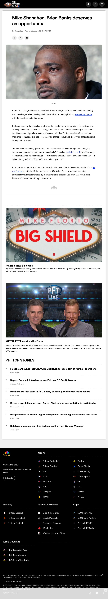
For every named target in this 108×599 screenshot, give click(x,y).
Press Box (65, 575)
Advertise (16, 575)
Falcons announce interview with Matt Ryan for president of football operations (53, 368)
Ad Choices (7, 575)
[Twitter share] (20, 38)
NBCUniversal (17, 582)
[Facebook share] (14, 38)
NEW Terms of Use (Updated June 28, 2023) (87, 575)
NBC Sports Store (54, 575)
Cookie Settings (33, 577)
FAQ (45, 575)
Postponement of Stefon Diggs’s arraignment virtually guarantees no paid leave (53, 414)
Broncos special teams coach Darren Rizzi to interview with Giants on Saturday (53, 403)
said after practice (74, 152)
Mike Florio (14, 372)
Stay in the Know (10, 465)
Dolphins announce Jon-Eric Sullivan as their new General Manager (46, 426)
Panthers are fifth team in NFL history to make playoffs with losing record (50, 391)
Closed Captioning (35, 575)
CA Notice (22, 577)
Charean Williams (17, 384)
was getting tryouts (83, 114)
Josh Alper (19, 31)
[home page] (12, 4)
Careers (24, 575)
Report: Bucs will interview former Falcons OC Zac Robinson (43, 380)
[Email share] (27, 38)
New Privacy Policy (10, 577)
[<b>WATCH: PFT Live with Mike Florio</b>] (54, 310)
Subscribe (9, 478)
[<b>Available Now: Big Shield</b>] (54, 235)
